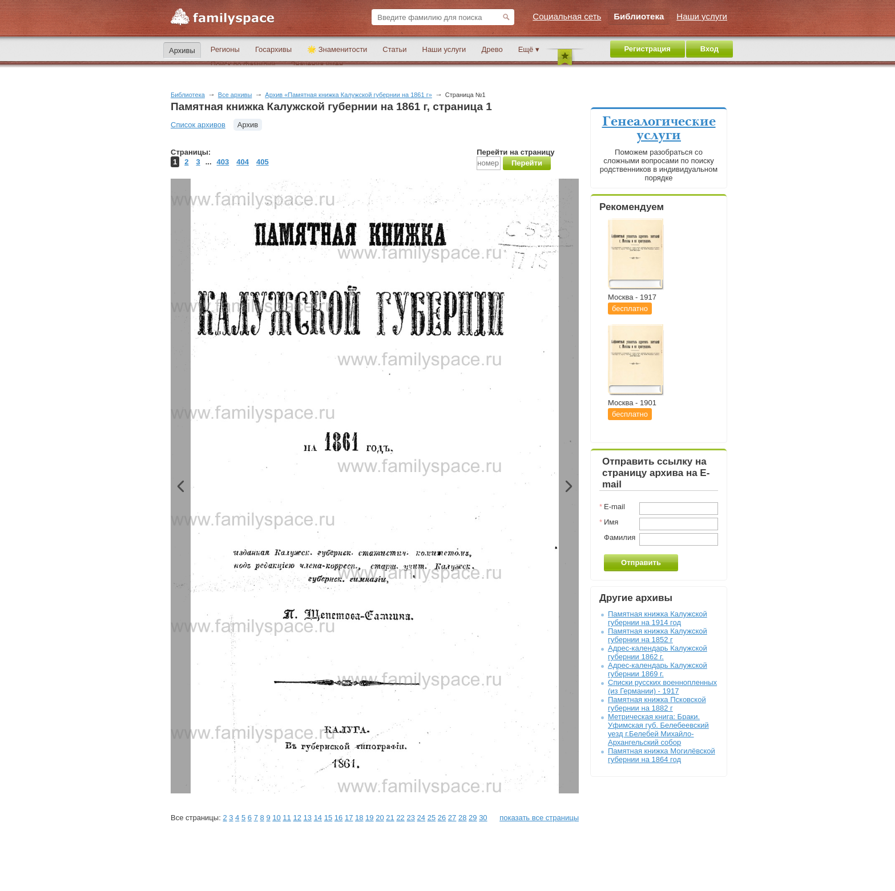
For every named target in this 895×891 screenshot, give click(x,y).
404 (242, 162)
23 (410, 817)
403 (223, 162)
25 (432, 817)
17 (349, 817)
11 (287, 817)
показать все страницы (539, 817)
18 (359, 817)
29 (473, 817)
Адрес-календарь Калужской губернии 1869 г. (657, 669)
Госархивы (273, 49)
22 (400, 817)
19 (369, 817)
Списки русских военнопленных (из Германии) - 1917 (662, 686)
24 (421, 817)
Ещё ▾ (528, 49)
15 (328, 817)
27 (452, 817)
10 (276, 817)
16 (338, 817)
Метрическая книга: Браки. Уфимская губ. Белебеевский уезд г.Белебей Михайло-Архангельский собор (658, 729)
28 (462, 817)
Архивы (182, 50)
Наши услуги (444, 49)
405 (262, 162)
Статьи (394, 49)
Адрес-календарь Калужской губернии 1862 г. (657, 652)
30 (483, 817)
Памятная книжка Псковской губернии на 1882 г (657, 703)
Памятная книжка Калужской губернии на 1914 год (657, 618)
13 (308, 817)
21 (390, 817)
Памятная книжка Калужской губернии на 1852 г (657, 635)
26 (442, 817)
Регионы (225, 49)
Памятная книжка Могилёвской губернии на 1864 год (661, 755)
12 (297, 817)
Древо (491, 49)
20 (380, 817)
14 (318, 817)
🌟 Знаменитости (337, 49)
